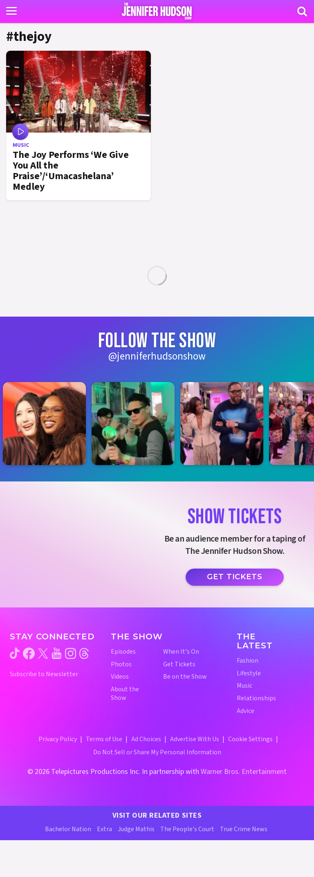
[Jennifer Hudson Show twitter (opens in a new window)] (43, 653)
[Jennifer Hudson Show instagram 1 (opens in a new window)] (48, 423)
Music (244, 685)
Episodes (123, 652)
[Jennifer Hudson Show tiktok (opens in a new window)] (15, 653)
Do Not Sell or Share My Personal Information (157, 752)
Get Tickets (234, 576)
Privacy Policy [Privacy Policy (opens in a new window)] (57, 739)
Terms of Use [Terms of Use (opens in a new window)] (104, 739)
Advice (245, 711)
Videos (120, 676)
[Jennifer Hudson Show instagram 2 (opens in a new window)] (137, 423)
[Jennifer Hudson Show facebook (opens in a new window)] (29, 653)
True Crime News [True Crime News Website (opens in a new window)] (243, 829)
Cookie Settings (250, 739)
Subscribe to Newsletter (44, 674)
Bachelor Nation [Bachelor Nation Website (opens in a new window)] (68, 829)
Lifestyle (249, 673)
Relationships (256, 698)
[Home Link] (157, 11)
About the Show (125, 693)
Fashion (247, 661)
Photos (121, 664)
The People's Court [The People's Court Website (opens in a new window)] (187, 829)
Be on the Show (185, 676)
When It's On (181, 652)
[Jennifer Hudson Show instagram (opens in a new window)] (70, 653)
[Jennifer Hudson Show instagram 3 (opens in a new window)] (225, 423)
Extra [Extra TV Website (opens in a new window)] (104, 829)
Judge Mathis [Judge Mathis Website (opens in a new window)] (136, 829)
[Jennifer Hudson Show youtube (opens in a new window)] (57, 653)
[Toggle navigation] (11, 11)
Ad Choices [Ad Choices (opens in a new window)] (146, 739)
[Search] (302, 11)
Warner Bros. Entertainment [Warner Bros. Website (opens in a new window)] (244, 772)
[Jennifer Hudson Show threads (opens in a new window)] (84, 653)
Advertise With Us (194, 739)
